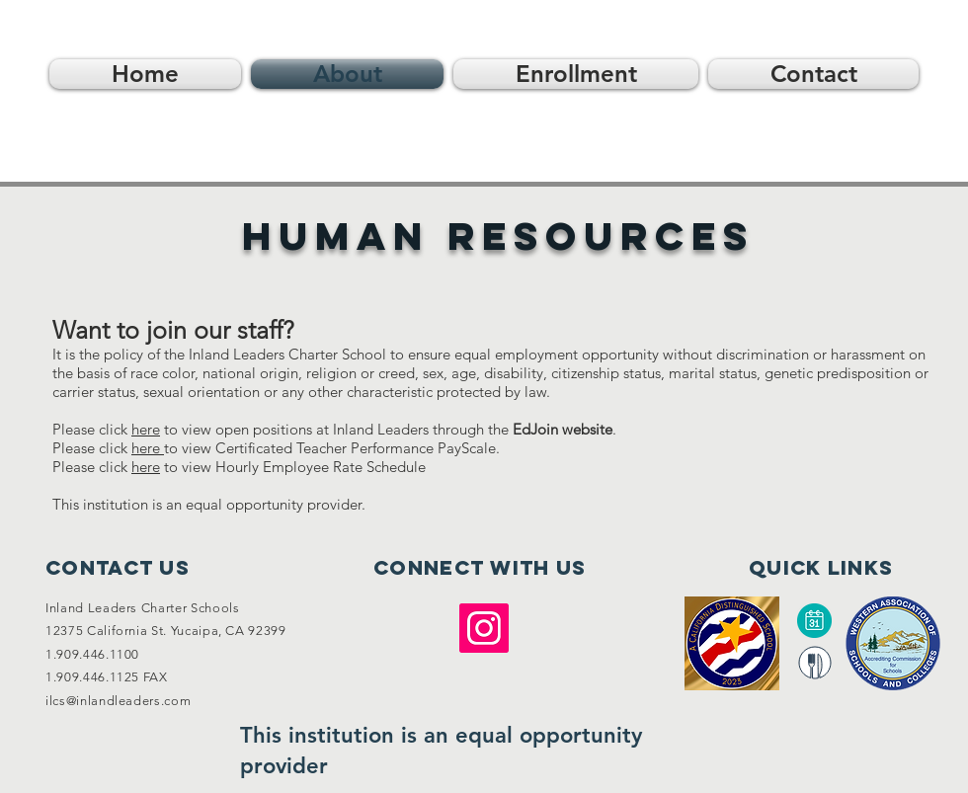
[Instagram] (484, 628)
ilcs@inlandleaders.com (118, 700)
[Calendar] (814, 620)
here (147, 447)
